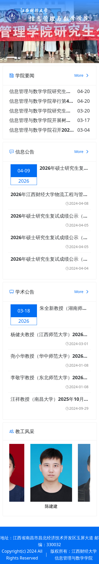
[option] (49, 31)
